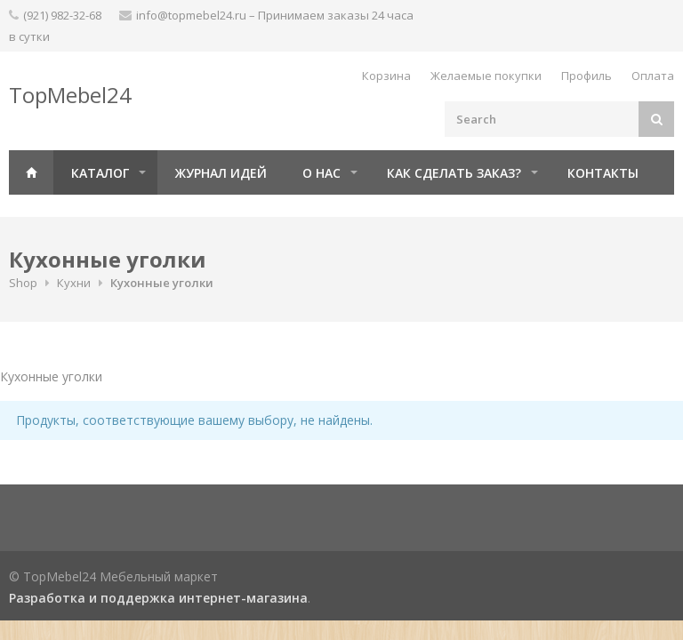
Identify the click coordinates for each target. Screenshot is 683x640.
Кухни (74, 283)
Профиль (586, 76)
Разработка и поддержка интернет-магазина (158, 597)
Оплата (652, 76)
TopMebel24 (70, 94)
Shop (23, 283)
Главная (31, 172)
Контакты (603, 172)
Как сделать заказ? (454, 172)
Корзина (386, 76)
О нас (321, 172)
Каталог (100, 172)
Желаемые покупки (486, 76)
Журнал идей (221, 172)
